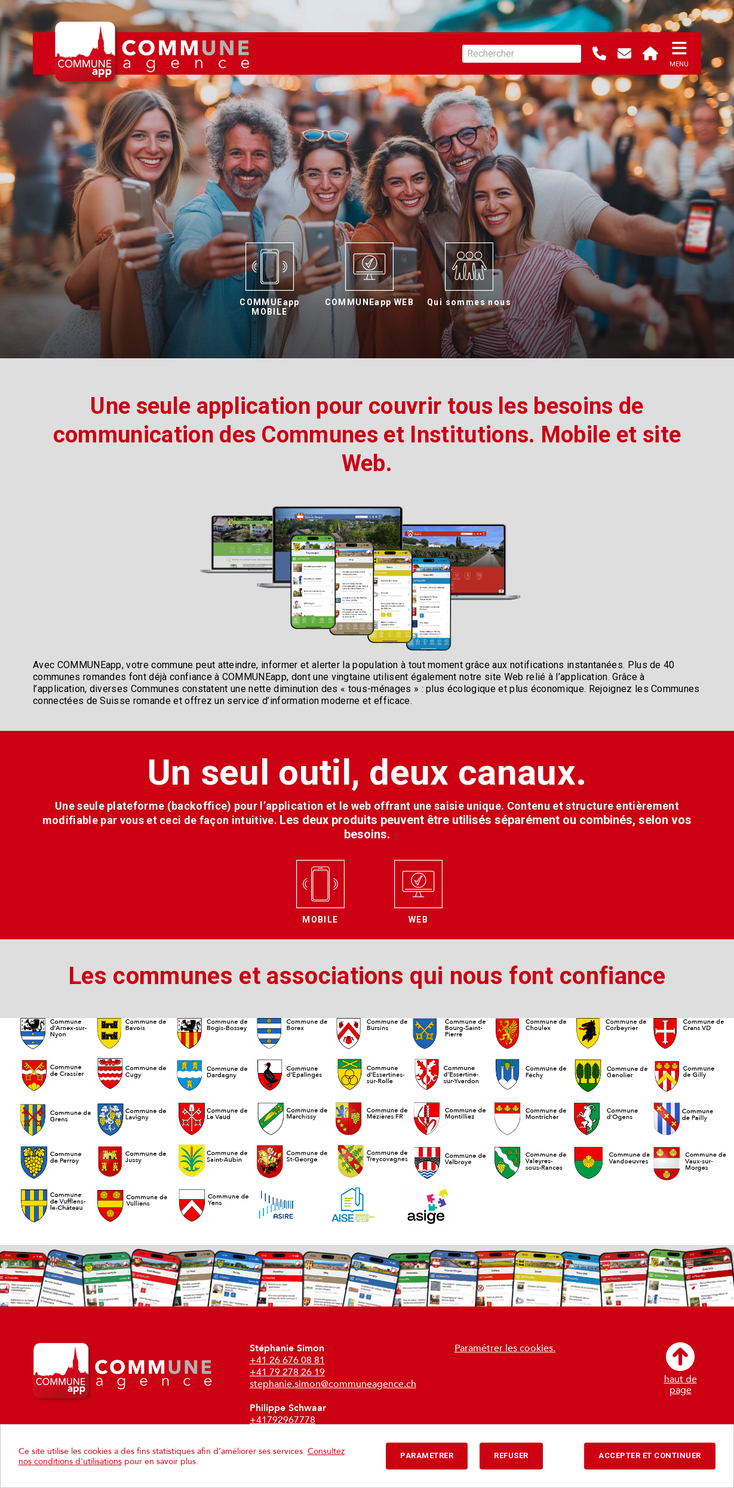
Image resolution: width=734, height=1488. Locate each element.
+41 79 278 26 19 (287, 1372)
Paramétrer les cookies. (504, 1348)
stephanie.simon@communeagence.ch (333, 1384)
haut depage (680, 1368)
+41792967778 (282, 1419)
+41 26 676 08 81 (287, 1360)
